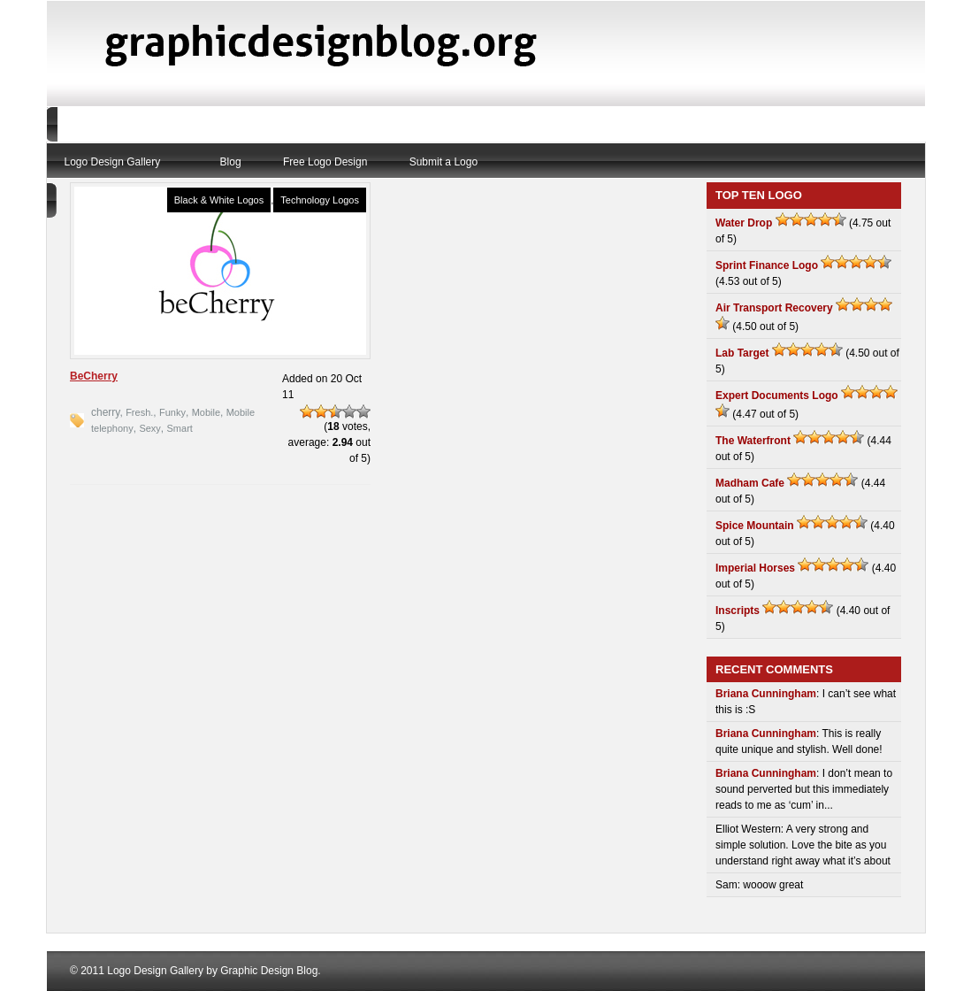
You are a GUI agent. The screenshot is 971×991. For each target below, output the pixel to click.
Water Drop (743, 223)
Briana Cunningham (765, 694)
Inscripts (737, 610)
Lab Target (741, 353)
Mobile (206, 412)
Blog (230, 162)
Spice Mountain (754, 525)
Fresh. (139, 412)
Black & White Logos (219, 200)
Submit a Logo (443, 162)
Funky (172, 412)
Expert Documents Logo (776, 395)
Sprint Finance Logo (766, 265)
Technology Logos (319, 200)
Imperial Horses (755, 568)
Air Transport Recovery (774, 308)
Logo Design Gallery (113, 162)
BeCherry (94, 376)
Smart (180, 428)
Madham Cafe (749, 483)
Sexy (149, 428)
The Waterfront (753, 440)
